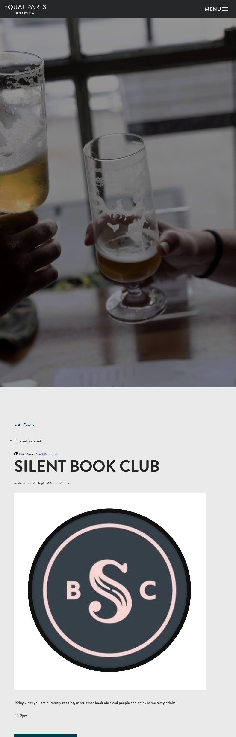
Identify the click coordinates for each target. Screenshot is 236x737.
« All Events (24, 425)
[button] (213, 9)
